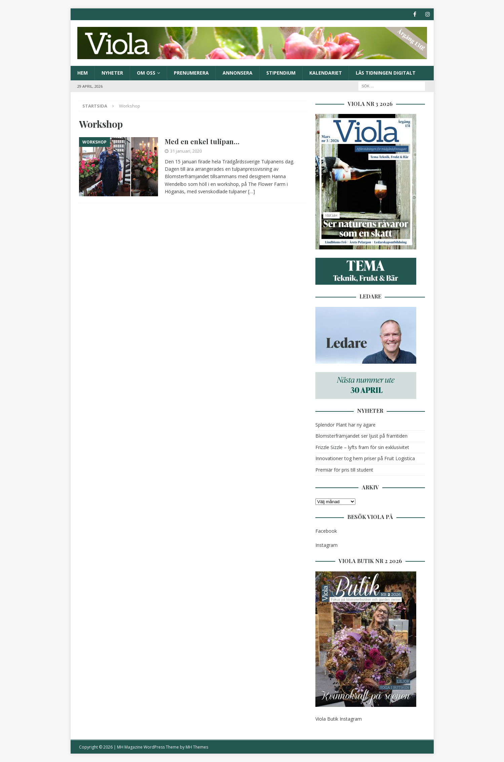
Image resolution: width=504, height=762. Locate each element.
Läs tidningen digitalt (386, 73)
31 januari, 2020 (186, 151)
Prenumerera (191, 73)
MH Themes (197, 747)
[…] (251, 191)
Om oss (146, 73)
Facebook (326, 531)
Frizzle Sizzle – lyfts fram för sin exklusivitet (362, 447)
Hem (82, 73)
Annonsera (238, 73)
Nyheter (112, 73)
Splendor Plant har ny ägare (345, 425)
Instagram (326, 545)
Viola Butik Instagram (338, 719)
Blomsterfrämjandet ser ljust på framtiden (361, 436)
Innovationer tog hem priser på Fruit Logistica (365, 458)
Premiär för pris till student (344, 470)
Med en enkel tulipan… (202, 141)
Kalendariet (325, 73)
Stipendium (281, 73)
